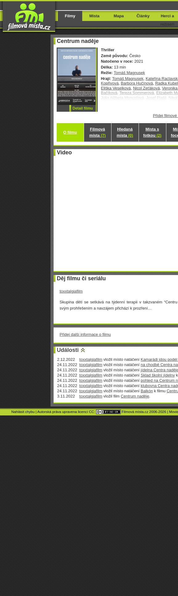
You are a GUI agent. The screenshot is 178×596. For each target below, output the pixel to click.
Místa (94, 16)
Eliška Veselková (116, 88)
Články (142, 16)
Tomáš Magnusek (129, 72)
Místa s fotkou (152, 132)
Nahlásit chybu (23, 412)
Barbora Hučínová (137, 83)
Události (68, 350)
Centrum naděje (135, 396)
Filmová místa (97, 132)
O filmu (70, 132)
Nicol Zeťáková (146, 88)
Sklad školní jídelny (158, 375)
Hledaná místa (125, 132)
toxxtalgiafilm (71, 291)
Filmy (70, 16)
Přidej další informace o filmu (85, 334)
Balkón (147, 391)
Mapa (119, 16)
